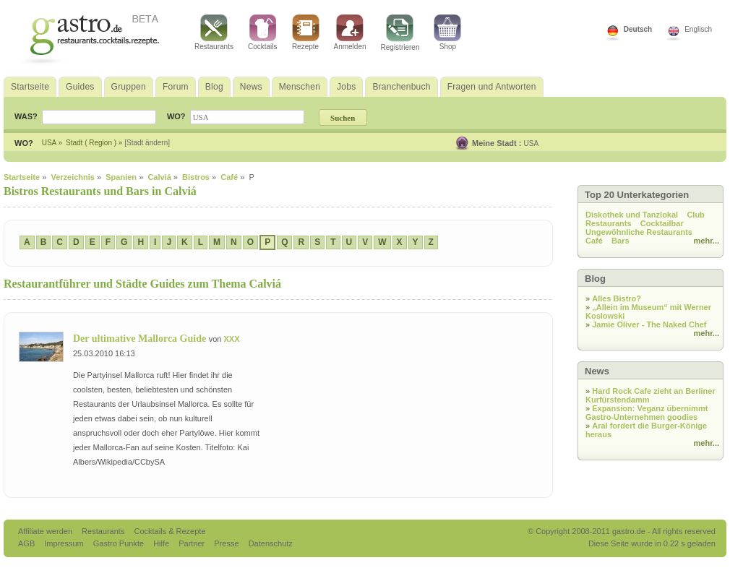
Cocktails (263, 32)
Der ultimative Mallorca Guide (141, 338)
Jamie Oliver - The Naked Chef (649, 324)
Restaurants (213, 32)
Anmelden (350, 32)
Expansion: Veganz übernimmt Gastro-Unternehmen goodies (646, 412)
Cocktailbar (662, 223)
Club (695, 214)
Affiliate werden (46, 531)
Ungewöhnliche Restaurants (638, 232)
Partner (193, 543)
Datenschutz (271, 543)
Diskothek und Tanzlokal (631, 214)
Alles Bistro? (616, 298)
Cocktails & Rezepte (169, 531)
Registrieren (400, 32)
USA (531, 143)
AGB (27, 543)
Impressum (64, 543)
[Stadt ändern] (147, 143)
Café (594, 240)
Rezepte (305, 32)
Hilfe (162, 543)
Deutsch (638, 29)
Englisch (698, 29)
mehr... (706, 240)
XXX (231, 339)
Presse (226, 543)
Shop (447, 32)
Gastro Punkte (119, 543)
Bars (620, 240)
